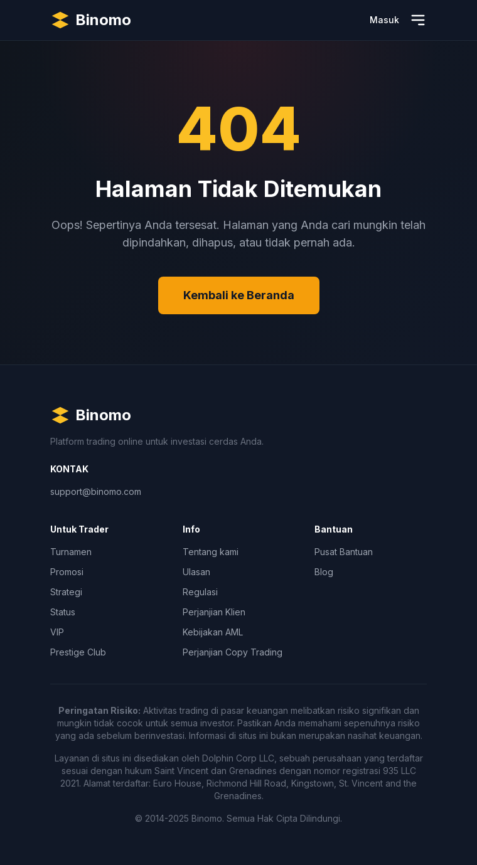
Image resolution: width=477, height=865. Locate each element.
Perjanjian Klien (214, 612)
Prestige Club (78, 652)
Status (62, 612)
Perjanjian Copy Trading (232, 652)
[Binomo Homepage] (90, 20)
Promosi (66, 571)
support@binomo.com (95, 491)
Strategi (66, 591)
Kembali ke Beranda (238, 295)
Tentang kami (210, 551)
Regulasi (200, 591)
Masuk (384, 19)
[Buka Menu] (418, 20)
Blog (323, 571)
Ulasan (196, 571)
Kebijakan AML (213, 632)
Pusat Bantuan (343, 551)
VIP (57, 632)
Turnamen (71, 551)
